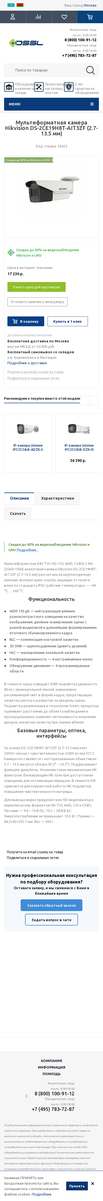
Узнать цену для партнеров (36, 287)
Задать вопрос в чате (51, 920)
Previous (84, 400)
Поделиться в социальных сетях (33, 378)
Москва (90, 5)
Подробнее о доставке (27, 363)
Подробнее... (27, 550)
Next (94, 400)
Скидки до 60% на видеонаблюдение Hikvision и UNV (47, 252)
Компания (51, 1061)
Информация (51, 1067)
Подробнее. (42, 1194)
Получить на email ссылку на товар (35, 372)
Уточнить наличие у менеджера (37, 302)
